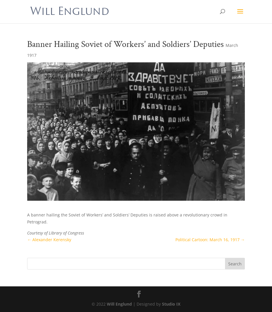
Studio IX (171, 304)
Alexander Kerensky (49, 239)
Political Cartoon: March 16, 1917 (210, 239)
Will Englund (119, 304)
